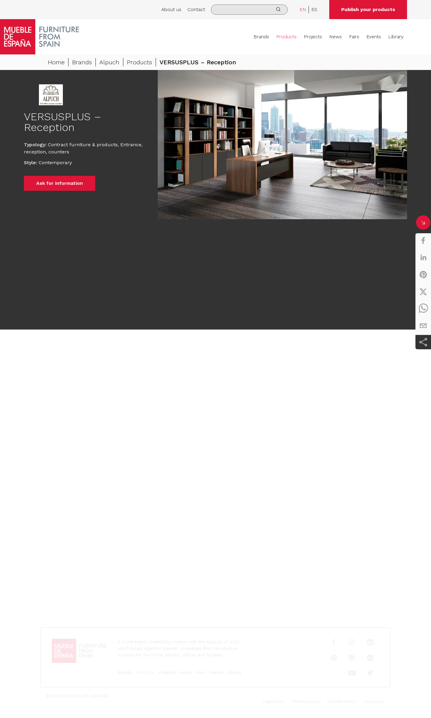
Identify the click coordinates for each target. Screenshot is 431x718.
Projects (313, 36)
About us (171, 9)
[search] (249, 9)
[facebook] (423, 240)
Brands (261, 36)
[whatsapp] (423, 308)
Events (373, 36)
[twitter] (423, 291)
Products (286, 36)
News (335, 36)
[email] (423, 325)
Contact (196, 9)
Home (56, 62)
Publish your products (368, 9)
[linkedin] (423, 257)
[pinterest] (423, 274)
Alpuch (109, 62)
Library (395, 36)
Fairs (354, 36)
